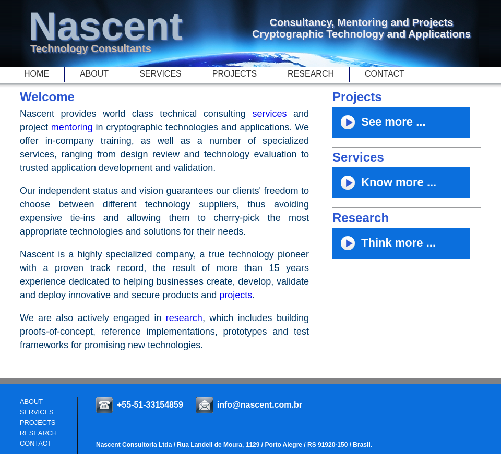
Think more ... (384, 246)
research (184, 318)
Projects (234, 73)
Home (36, 73)
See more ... (379, 126)
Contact (384, 73)
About (94, 73)
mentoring (72, 127)
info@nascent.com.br (259, 404)
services (269, 113)
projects (235, 295)
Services (160, 73)
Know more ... (384, 186)
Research (311, 73)
